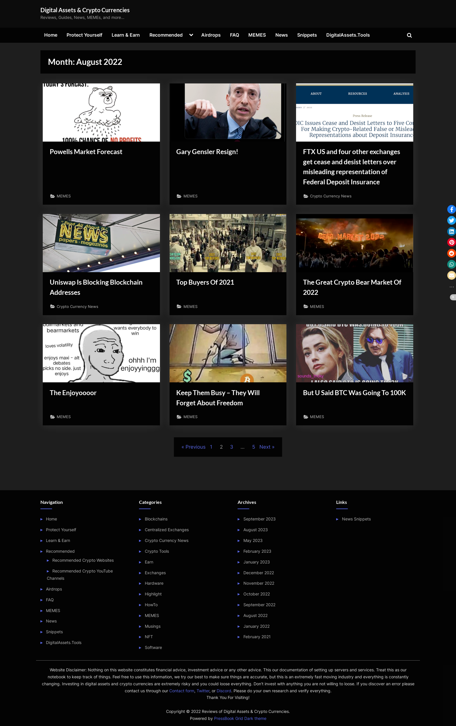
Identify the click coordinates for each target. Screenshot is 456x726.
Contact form (181, 690)
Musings (153, 626)
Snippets (307, 35)
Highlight (153, 594)
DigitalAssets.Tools (348, 35)
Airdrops (211, 35)
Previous (196, 470)
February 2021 (257, 636)
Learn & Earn (126, 35)
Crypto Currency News (333, 211)
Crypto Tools (157, 551)
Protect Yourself (84, 35)
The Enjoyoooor (75, 413)
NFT (149, 636)
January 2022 (256, 626)
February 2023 (257, 551)
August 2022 (255, 615)
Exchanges (155, 572)
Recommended (166, 35)
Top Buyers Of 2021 (209, 299)
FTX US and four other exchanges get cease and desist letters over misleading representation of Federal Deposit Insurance (353, 174)
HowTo (151, 604)
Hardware (154, 583)
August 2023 (255, 529)
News (281, 35)
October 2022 (256, 594)
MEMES (257, 35)
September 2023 (259, 519)
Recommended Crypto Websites (83, 560)
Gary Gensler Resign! (211, 152)
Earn (149, 561)
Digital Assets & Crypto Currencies (85, 9)
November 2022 (258, 583)
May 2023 (253, 540)
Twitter (203, 690)
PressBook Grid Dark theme (240, 718)
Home (50, 35)
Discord (224, 690)
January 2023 (256, 561)
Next (264, 470)
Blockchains (156, 519)
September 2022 (259, 604)
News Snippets (356, 519)
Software (153, 647)
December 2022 (258, 572)
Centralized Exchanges (167, 529)
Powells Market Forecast (90, 152)
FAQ (234, 35)
